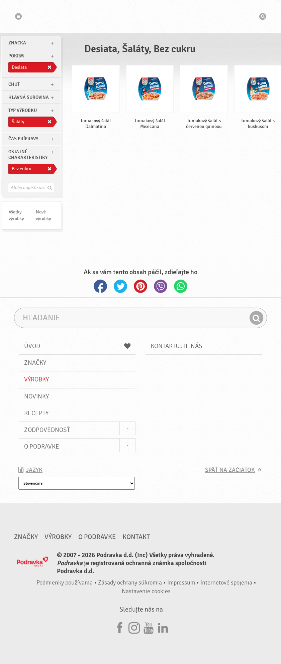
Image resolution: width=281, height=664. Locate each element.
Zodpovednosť (47, 430)
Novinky (36, 396)
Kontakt (136, 537)
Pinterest (140, 286)
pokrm (16, 56)
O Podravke (41, 446)
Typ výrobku (22, 110)
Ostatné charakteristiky (28, 154)
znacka (17, 43)
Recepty (36, 413)
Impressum (181, 582)
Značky (35, 362)
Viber (160, 286)
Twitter (120, 286)
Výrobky (36, 379)
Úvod (77, 346)
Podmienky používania (64, 582)
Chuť (14, 84)
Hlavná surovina (28, 97)
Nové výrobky (43, 215)
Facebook (100, 286)
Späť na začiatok (230, 470)
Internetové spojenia (226, 582)
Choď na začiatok (248, 509)
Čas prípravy (23, 139)
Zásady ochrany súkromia (130, 582)
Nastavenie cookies (146, 591)
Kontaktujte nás (176, 346)
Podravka (140, 16)
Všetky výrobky (16, 215)
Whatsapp (180, 286)
